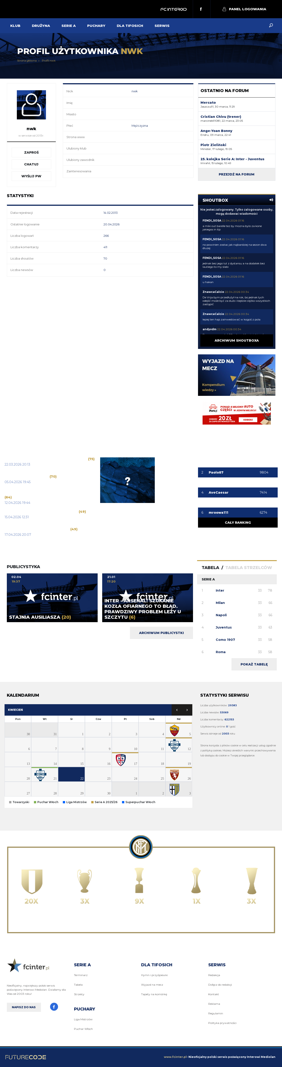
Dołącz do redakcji (220, 984)
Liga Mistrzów (83, 1019)
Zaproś (31, 152)
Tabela (78, 984)
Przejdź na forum (236, 174)
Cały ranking (238, 523)
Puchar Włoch (83, 1029)
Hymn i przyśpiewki (154, 975)
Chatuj (31, 164)
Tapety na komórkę (154, 994)
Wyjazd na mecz (152, 984)
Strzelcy (79, 994)
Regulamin (215, 1013)
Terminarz (81, 975)
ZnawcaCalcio (213, 292)
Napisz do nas (24, 1007)
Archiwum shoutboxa (237, 340)
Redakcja (214, 975)
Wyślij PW (31, 176)
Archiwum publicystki (161, 633)
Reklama (214, 1003)
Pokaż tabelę (254, 664)
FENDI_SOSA (212, 220)
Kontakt (213, 994)
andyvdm (209, 329)
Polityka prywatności (222, 1023)
